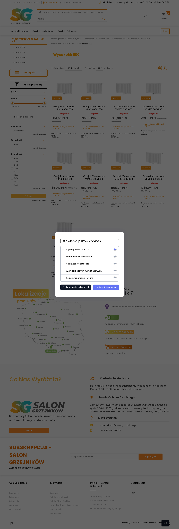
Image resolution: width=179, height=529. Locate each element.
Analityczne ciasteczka (77, 263)
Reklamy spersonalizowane (79, 278)
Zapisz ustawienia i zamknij (76, 287)
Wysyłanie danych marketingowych (84, 270)
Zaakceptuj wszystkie (106, 287)
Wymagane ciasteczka (77, 249)
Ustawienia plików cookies (80, 241)
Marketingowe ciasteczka (79, 256)
